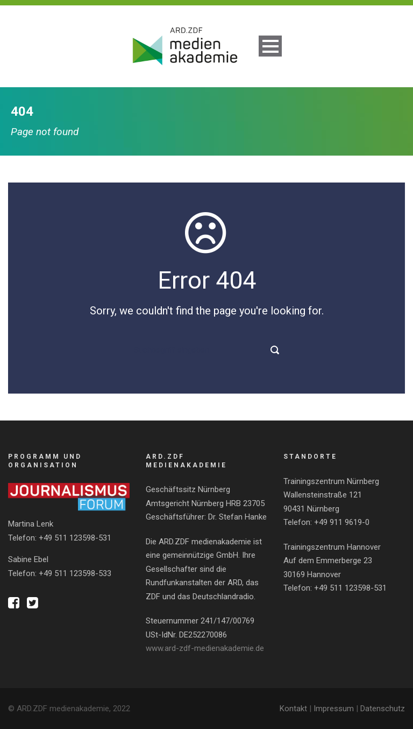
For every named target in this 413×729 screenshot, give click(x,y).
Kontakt (293, 708)
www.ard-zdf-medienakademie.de (205, 648)
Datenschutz (382, 708)
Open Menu (270, 46)
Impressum (334, 708)
